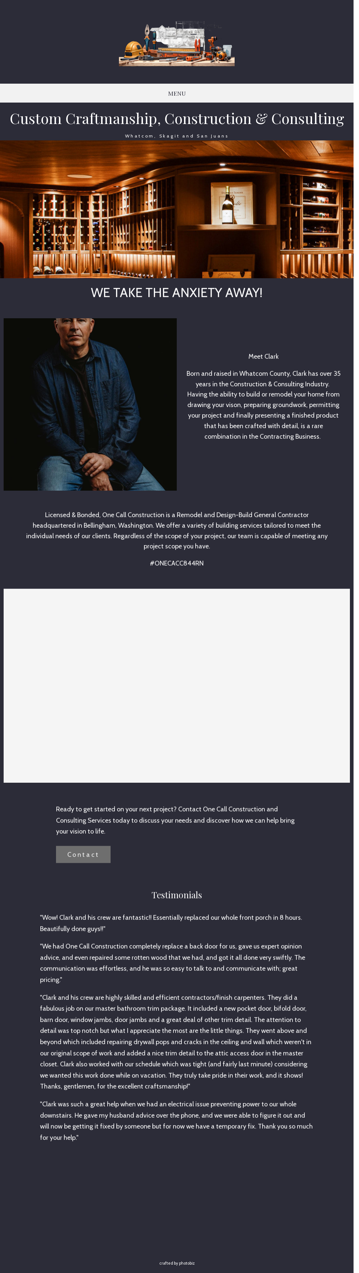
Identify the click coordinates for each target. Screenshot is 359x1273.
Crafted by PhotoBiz (177, 1263)
